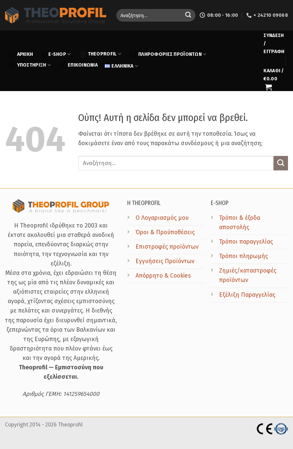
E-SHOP (55, 54)
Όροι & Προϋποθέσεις (165, 232)
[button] (274, 44)
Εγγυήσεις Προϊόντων (165, 261)
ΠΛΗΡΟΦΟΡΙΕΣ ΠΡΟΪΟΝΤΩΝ (168, 54)
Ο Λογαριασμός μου (162, 217)
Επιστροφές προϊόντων (167, 246)
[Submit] (188, 15)
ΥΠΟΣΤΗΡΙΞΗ (30, 65)
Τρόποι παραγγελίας (246, 241)
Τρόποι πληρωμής (243, 256)
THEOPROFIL (100, 54)
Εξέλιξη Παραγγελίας (247, 294)
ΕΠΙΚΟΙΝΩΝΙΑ (78, 65)
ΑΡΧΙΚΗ (21, 54)
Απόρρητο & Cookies (163, 275)
